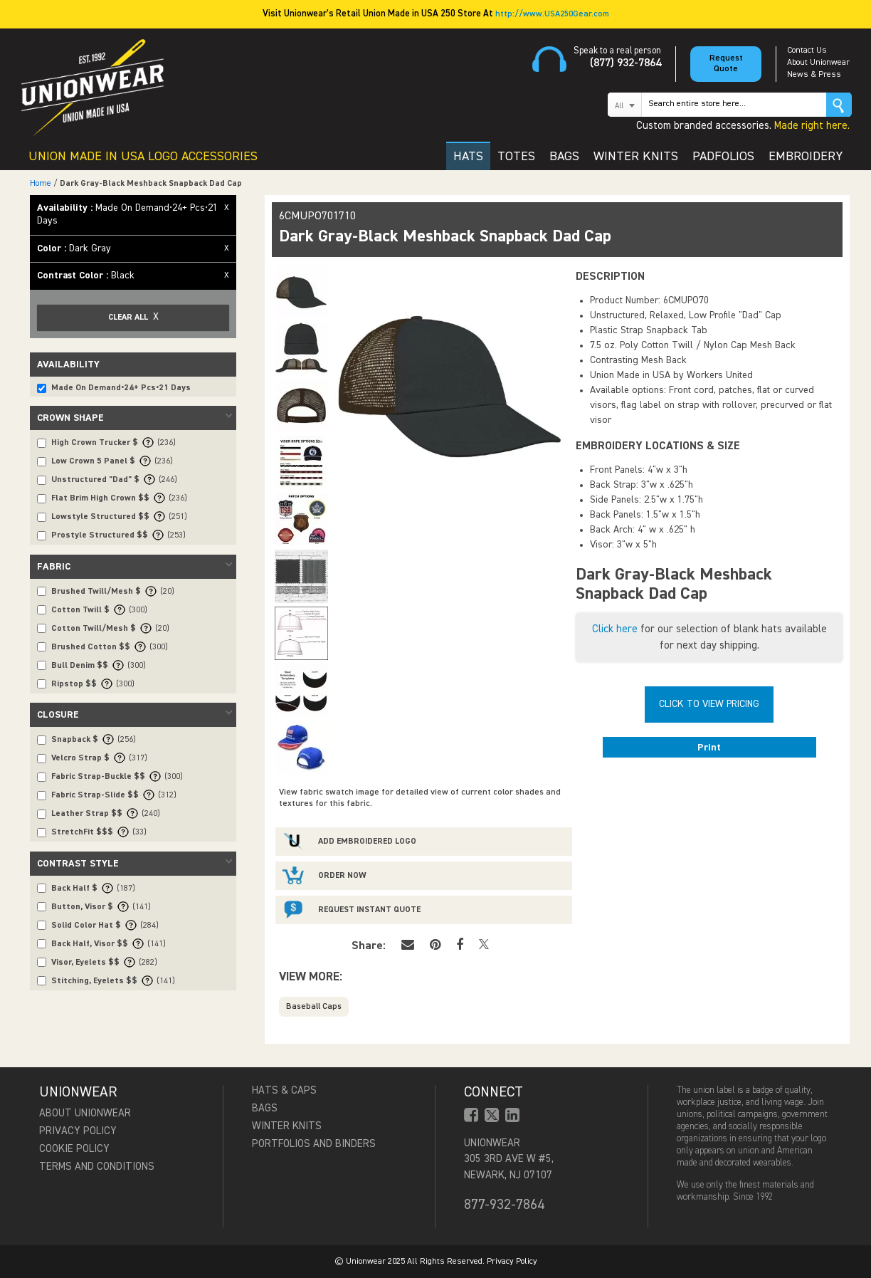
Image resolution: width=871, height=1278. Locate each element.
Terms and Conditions (96, 1166)
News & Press (814, 74)
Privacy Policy (78, 1131)
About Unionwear (818, 62)
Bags (265, 1108)
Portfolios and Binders (314, 1143)
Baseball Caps (314, 1006)
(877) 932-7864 (625, 63)
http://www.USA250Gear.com (552, 14)
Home (40, 183)
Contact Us (807, 50)
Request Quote (726, 63)
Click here (615, 629)
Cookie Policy (74, 1148)
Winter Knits (287, 1126)
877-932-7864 (504, 1205)
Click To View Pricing (709, 704)
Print (709, 748)
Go (839, 105)
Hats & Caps (284, 1090)
